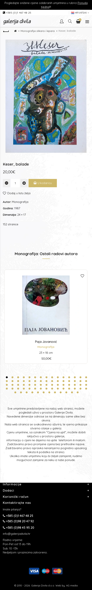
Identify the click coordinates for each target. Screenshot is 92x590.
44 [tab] (80, 385)
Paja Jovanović (46, 342)
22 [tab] (41, 381)
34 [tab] (24, 385)
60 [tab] (86, 389)
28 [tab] (75, 381)
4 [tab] (24, 377)
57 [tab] (69, 389)
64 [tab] (32, 392)
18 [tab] (18, 381)
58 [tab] (75, 389)
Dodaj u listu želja (18, 193)
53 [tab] (46, 389)
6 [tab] (35, 377)
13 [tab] (75, 377)
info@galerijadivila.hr (16, 534)
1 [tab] (7, 377)
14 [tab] (80, 377)
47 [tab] (12, 389)
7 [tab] (41, 377)
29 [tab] (80, 381)
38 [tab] (46, 385)
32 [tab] (12, 385)
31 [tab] (7, 385)
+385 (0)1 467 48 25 (18, 12)
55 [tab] (58, 389)
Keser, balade (67, 30)
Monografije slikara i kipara (38, 31)
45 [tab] (86, 385)
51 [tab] (35, 389)
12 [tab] (69, 377)
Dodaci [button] (8, 490)
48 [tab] (18, 389)
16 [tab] (7, 381)
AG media (72, 585)
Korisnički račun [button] (16, 497)
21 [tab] (35, 381)
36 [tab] (35, 385)
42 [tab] (69, 385)
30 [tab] (86, 381)
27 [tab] (69, 381)
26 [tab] (63, 381)
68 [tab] (55, 392)
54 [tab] (52, 389)
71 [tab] (72, 392)
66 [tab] (44, 392)
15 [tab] (86, 377)
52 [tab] (41, 389)
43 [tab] (75, 385)
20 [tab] (29, 381)
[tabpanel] (46, 317)
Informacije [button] (12, 484)
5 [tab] (29, 377)
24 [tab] (52, 381)
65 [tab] (38, 392)
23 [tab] (46, 381)
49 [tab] (24, 389)
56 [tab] (63, 389)
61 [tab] (15, 392)
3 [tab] (18, 377)
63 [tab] (27, 392)
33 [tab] (18, 385)
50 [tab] (29, 389)
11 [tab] (63, 377)
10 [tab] (58, 377)
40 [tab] (58, 385)
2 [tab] (12, 377)
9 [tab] (52, 377)
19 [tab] (24, 381)
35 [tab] (29, 385)
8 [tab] (46, 377)
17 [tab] (12, 381)
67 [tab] (49, 392)
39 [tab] (52, 385)
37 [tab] (41, 385)
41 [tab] (63, 385)
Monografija (20, 202)
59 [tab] (80, 389)
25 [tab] (58, 381)
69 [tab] (61, 392)
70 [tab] (66, 392)
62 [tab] (21, 392)
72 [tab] (78, 392)
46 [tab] (7, 389)
